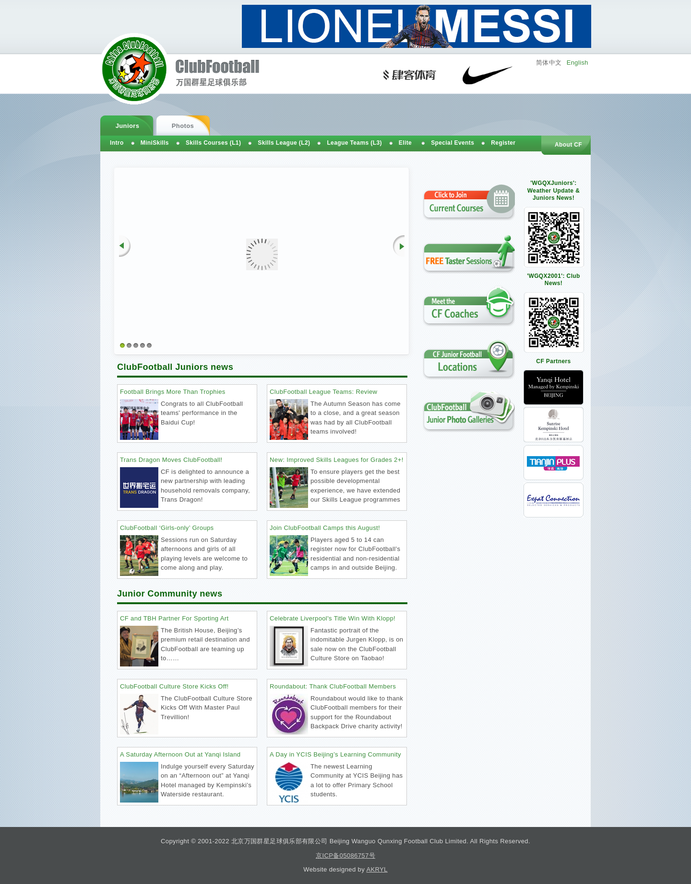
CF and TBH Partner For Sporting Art (174, 618)
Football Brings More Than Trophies (173, 391)
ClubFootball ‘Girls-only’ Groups (167, 527)
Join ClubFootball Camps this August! (325, 527)
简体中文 (549, 62)
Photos (183, 125)
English (577, 62)
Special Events (452, 142)
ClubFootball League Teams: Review (323, 391)
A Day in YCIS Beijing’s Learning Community (335, 754)
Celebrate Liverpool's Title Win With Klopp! (332, 618)
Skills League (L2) (284, 142)
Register (503, 142)
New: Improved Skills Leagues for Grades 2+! (337, 459)
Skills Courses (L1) (213, 142)
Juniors (128, 125)
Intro (117, 142)
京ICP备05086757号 (345, 855)
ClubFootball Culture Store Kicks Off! (174, 686)
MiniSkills (155, 142)
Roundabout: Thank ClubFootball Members (333, 686)
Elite (405, 142)
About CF (568, 144)
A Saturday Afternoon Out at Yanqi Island (180, 754)
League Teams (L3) (354, 142)
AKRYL (376, 869)
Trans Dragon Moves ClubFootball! (171, 459)
